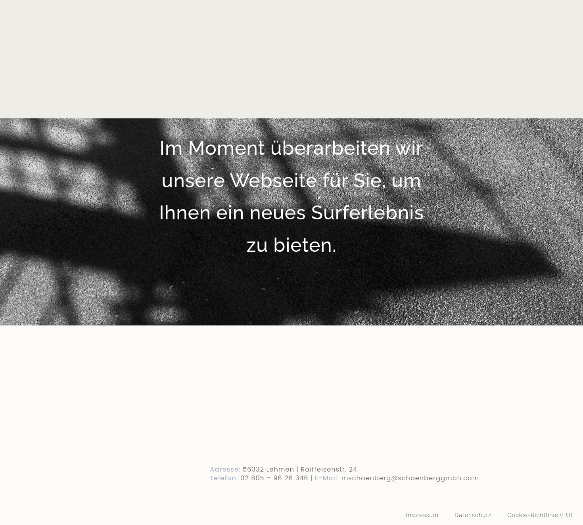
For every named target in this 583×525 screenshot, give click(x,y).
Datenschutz (473, 515)
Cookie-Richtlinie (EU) (539, 515)
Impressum (422, 515)
